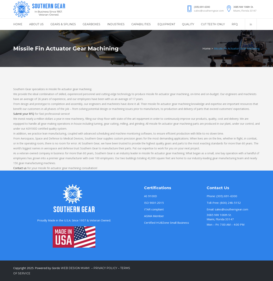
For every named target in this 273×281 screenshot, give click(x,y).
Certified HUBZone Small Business (166, 222)
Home (206, 48)
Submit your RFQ (23, 114)
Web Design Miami (75, 268)
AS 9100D (150, 196)
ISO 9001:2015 (154, 203)
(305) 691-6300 (226, 196)
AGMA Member (154, 216)
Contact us (20, 168)
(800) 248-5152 (230, 203)
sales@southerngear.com (231, 209)
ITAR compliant (154, 209)
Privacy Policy (105, 268)
